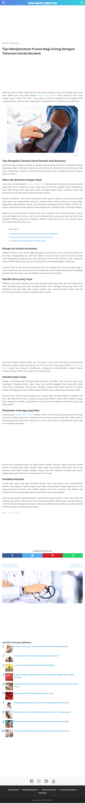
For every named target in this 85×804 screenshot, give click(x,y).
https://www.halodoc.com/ (14, 513)
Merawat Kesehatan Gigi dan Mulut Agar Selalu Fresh (31, 238)
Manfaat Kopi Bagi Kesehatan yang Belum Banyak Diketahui (34, 234)
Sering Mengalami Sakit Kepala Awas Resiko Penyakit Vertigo (41, 722)
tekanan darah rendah (46, 96)
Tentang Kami (11, 791)
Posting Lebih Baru (10, 566)
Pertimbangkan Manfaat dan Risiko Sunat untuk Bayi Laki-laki (41, 732)
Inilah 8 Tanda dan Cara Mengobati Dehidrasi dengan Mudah (41, 647)
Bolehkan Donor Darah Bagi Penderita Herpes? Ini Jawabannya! (42, 713)
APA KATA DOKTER (42, 2)
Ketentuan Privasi (49, 791)
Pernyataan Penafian (69, 791)
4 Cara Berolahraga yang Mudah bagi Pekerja (34, 666)
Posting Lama (76, 566)
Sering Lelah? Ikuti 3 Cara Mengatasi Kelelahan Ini (36, 657)
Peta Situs (42, 794)
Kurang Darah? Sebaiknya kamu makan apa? (27, 241)
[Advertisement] (42, 23)
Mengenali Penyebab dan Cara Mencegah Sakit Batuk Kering (41, 704)
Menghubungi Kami (30, 791)
